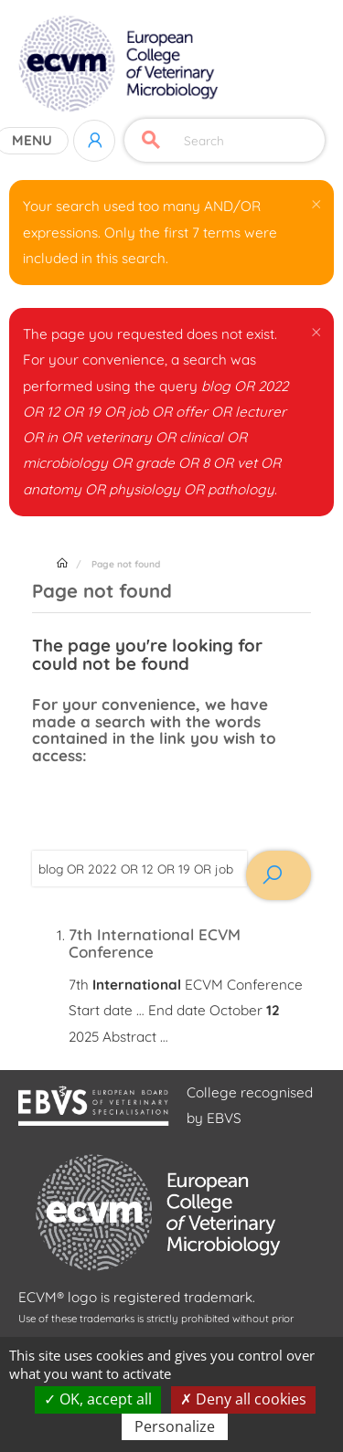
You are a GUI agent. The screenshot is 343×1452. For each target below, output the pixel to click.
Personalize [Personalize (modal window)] (174, 1426)
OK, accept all (98, 1399)
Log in (94, 141)
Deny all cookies (243, 1399)
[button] (316, 203)
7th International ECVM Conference (155, 943)
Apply (150, 140)
